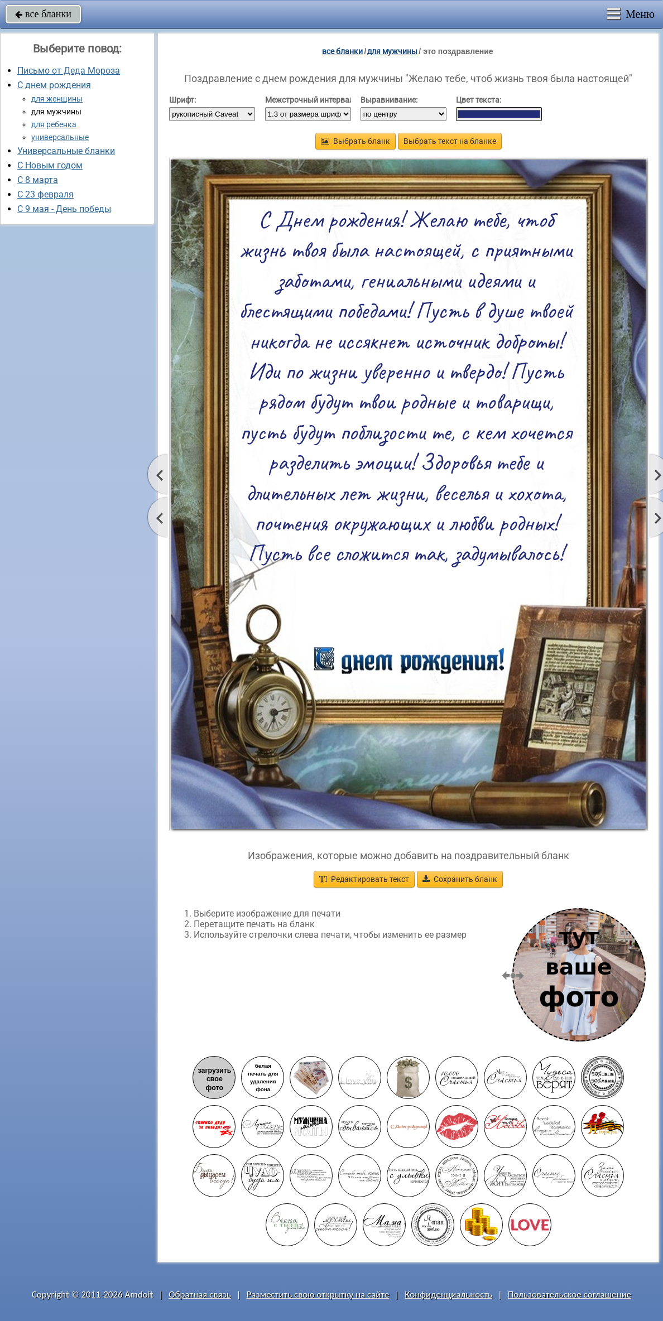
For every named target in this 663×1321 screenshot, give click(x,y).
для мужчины (392, 51)
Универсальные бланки (66, 151)
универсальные (60, 137)
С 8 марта (37, 180)
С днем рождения (54, 85)
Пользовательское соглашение (569, 1294)
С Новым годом (50, 165)
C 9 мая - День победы (64, 209)
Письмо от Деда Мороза (68, 70)
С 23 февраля (45, 194)
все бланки (43, 14)
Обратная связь (200, 1294)
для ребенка (53, 124)
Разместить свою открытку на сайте (318, 1294)
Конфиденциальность (448, 1294)
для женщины (57, 98)
